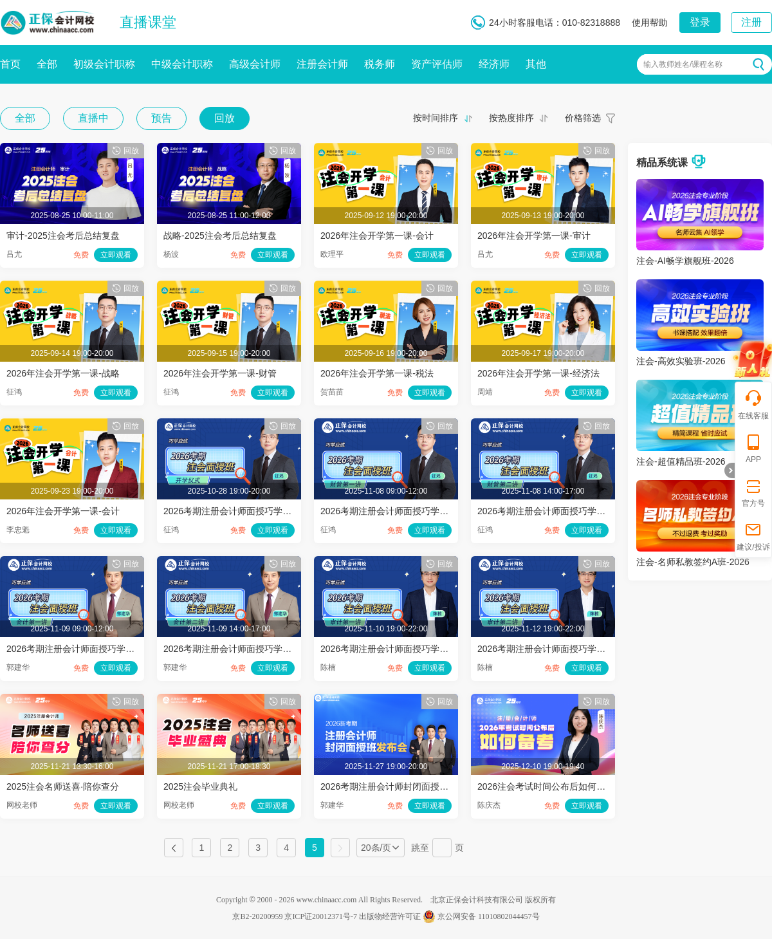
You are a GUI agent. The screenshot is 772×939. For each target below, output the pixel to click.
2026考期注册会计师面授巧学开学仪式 (240, 511)
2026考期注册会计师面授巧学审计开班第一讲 (411, 649)
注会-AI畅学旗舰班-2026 (685, 261)
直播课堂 (148, 22)
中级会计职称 (182, 64)
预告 (161, 118)
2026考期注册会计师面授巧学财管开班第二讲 (568, 511)
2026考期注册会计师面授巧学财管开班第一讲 (411, 511)
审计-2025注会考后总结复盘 (63, 235)
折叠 (729, 470)
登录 (700, 22)
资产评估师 (437, 64)
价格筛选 (583, 118)
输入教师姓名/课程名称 (682, 64)
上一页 (173, 847)
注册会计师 (322, 64)
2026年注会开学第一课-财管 (220, 373)
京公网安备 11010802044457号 (481, 916)
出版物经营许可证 (390, 916)
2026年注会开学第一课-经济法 (538, 373)
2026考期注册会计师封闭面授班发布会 (397, 786)
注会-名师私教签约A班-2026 (692, 562)
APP (753, 448)
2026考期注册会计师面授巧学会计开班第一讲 (97, 649)
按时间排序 (435, 118)
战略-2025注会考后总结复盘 (220, 235)
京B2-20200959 (257, 916)
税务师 (379, 64)
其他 (536, 64)
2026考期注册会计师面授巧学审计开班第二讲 (568, 649)
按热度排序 (511, 118)
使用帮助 (650, 22)
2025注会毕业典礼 (200, 786)
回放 (224, 118)
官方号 (753, 492)
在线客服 (753, 404)
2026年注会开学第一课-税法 (377, 373)
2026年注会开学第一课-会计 (377, 235)
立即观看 (115, 254)
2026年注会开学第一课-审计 (534, 235)
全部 (47, 64)
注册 (751, 22)
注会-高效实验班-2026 (680, 361)
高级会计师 (254, 64)
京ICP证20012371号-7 (320, 916)
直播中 (93, 118)
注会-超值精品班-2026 (680, 461)
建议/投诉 (753, 536)
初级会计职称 (104, 64)
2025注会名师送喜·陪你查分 (62, 786)
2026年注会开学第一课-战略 (63, 373)
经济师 (494, 64)
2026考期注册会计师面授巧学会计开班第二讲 (254, 649)
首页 (10, 64)
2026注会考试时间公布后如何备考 (545, 786)
